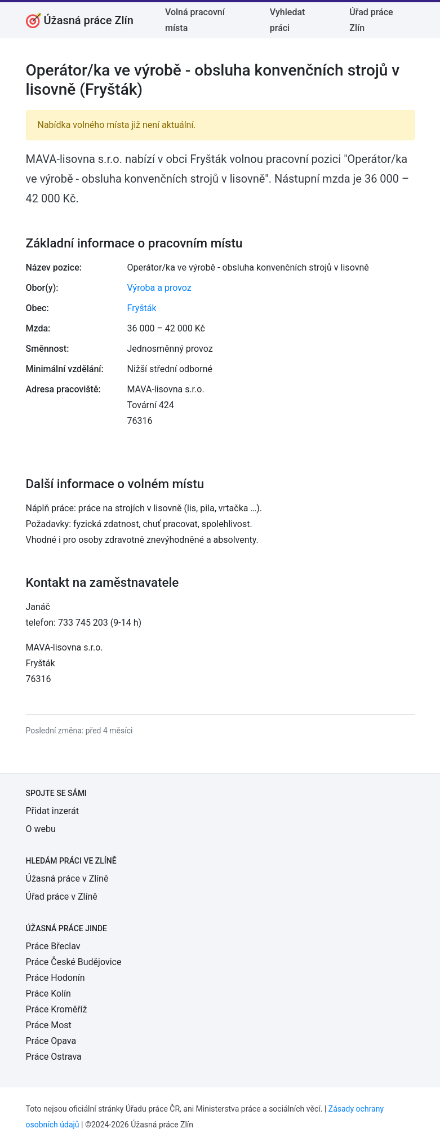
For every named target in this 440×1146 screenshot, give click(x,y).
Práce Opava (51, 1041)
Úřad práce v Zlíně (61, 896)
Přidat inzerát (52, 811)
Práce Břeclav (53, 946)
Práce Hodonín (55, 977)
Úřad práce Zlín (371, 20)
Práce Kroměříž (56, 1009)
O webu (41, 829)
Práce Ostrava (54, 1056)
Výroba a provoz (159, 287)
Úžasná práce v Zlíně (67, 878)
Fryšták (142, 308)
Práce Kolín (48, 993)
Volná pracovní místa (195, 20)
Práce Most (49, 1025)
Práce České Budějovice (74, 962)
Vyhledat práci (287, 20)
